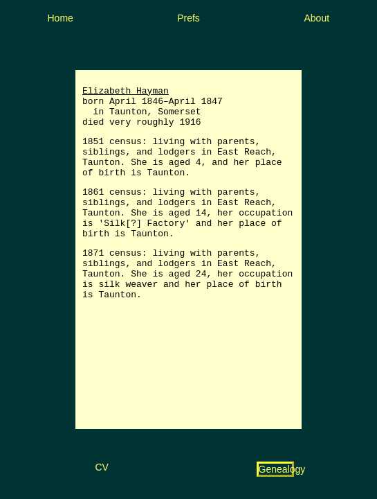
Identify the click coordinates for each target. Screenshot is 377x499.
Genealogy (282, 469)
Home (60, 18)
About (317, 18)
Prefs (188, 18)
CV (101, 467)
